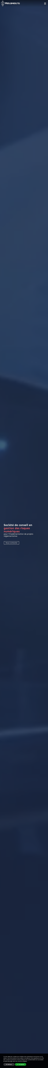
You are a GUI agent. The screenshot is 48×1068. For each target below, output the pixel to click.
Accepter (20, 1064)
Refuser (9, 1064)
